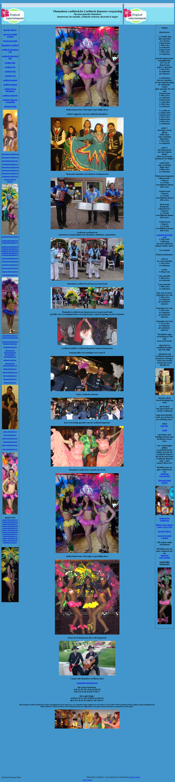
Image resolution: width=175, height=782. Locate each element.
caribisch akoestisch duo (10, 57)
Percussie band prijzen (164, 481)
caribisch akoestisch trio (10, 51)
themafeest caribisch (10, 45)
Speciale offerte (9, 30)
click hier (164, 426)
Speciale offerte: (164, 531)
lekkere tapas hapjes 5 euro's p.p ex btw (164, 526)
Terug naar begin (10, 41)
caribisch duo (10, 71)
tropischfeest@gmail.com (87, 683)
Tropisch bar (164, 518)
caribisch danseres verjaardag (10, 101)
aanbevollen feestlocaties (165, 563)
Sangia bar (164, 520)
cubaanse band (10, 106)
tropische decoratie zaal (164, 236)
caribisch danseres (10, 95)
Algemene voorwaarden (164, 475)
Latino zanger (134, 777)
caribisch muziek (10, 80)
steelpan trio (10, 67)
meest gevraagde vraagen (10, 35)
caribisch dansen (10, 85)
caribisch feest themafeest (10, 90)
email (164, 430)
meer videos (87, 780)
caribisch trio (10, 76)
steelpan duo (10, 63)
